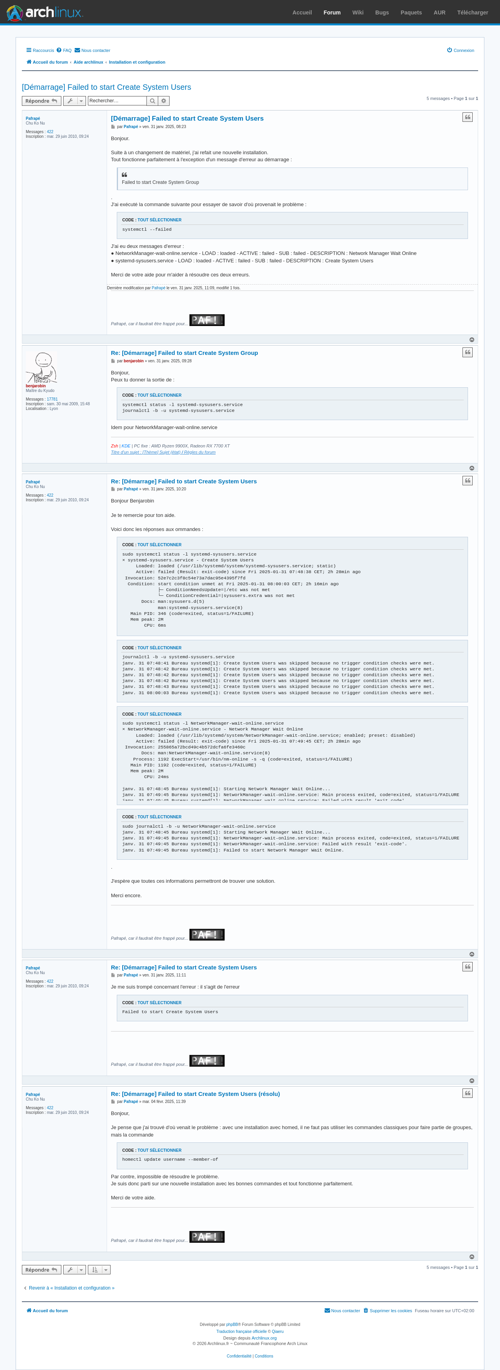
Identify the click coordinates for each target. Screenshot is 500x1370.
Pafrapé (33, 118)
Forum (332, 12)
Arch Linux (43, 12)
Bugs (382, 12)
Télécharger (472, 12)
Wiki (358, 12)
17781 (52, 399)
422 (50, 132)
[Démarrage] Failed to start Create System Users (106, 87)
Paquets (411, 12)
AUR (439, 12)
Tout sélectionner (159, 220)
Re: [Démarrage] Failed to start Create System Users (184, 481)
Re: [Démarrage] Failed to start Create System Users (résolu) (195, 1093)
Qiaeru (278, 1331)
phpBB (232, 1324)
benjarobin (36, 386)
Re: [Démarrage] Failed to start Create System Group (184, 352)
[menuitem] (63, 50)
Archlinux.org (264, 1338)
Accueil (302, 12)
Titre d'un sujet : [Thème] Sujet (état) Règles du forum (163, 452)
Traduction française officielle (241, 1331)
